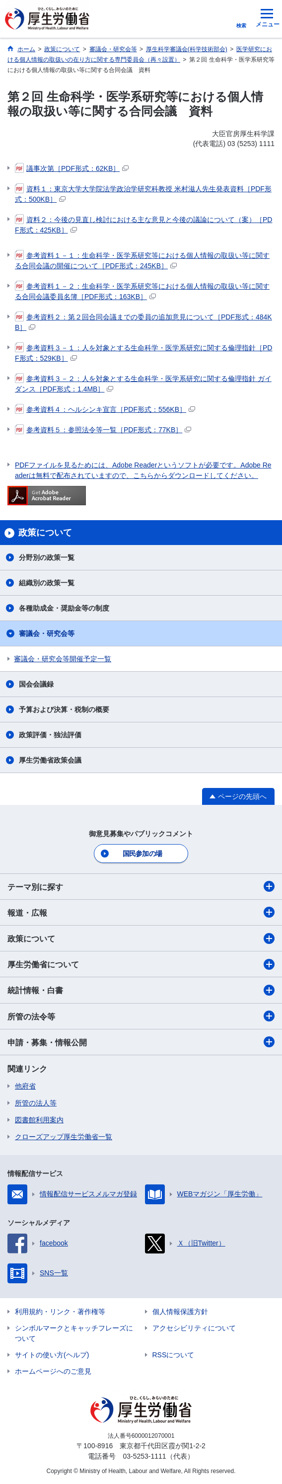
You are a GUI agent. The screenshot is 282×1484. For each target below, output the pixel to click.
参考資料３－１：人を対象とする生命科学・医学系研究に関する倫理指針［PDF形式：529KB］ (143, 352)
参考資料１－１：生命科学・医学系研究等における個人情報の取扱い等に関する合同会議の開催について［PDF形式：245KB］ (142, 260)
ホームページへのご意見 (53, 1371)
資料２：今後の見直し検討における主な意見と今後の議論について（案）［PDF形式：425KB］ (143, 224)
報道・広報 (141, 912)
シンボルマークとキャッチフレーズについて (74, 1333)
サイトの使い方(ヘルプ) (52, 1355)
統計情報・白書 (141, 990)
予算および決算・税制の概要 (64, 709)
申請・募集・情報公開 (141, 1041)
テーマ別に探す (141, 886)
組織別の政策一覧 (46, 583)
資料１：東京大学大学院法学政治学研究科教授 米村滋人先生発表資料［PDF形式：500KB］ (143, 193)
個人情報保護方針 (180, 1312)
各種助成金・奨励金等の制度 (64, 608)
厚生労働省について (141, 964)
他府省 (25, 1086)
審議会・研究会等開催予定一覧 (62, 659)
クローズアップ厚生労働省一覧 (63, 1137)
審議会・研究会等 (46, 633)
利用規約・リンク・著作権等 (60, 1312)
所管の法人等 (36, 1103)
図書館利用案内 (39, 1120)
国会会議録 (36, 684)
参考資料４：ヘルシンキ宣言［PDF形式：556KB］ (105, 409)
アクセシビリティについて (194, 1328)
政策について (141, 938)
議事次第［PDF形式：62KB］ (72, 168)
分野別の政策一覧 (46, 557)
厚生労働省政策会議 (50, 760)
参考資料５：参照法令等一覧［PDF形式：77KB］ (103, 430)
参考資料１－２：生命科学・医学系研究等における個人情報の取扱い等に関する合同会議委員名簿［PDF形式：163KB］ (142, 291)
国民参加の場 (142, 854)
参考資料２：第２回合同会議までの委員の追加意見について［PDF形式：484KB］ (143, 321)
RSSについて (173, 1355)
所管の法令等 (141, 1016)
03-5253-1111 (144, 1456)
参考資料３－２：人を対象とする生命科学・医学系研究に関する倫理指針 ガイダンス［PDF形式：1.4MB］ (143, 383)
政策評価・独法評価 (50, 735)
